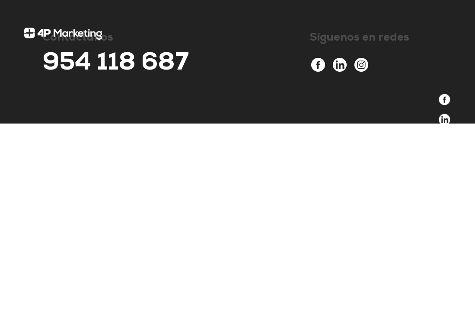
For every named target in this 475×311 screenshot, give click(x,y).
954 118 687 (115, 65)
